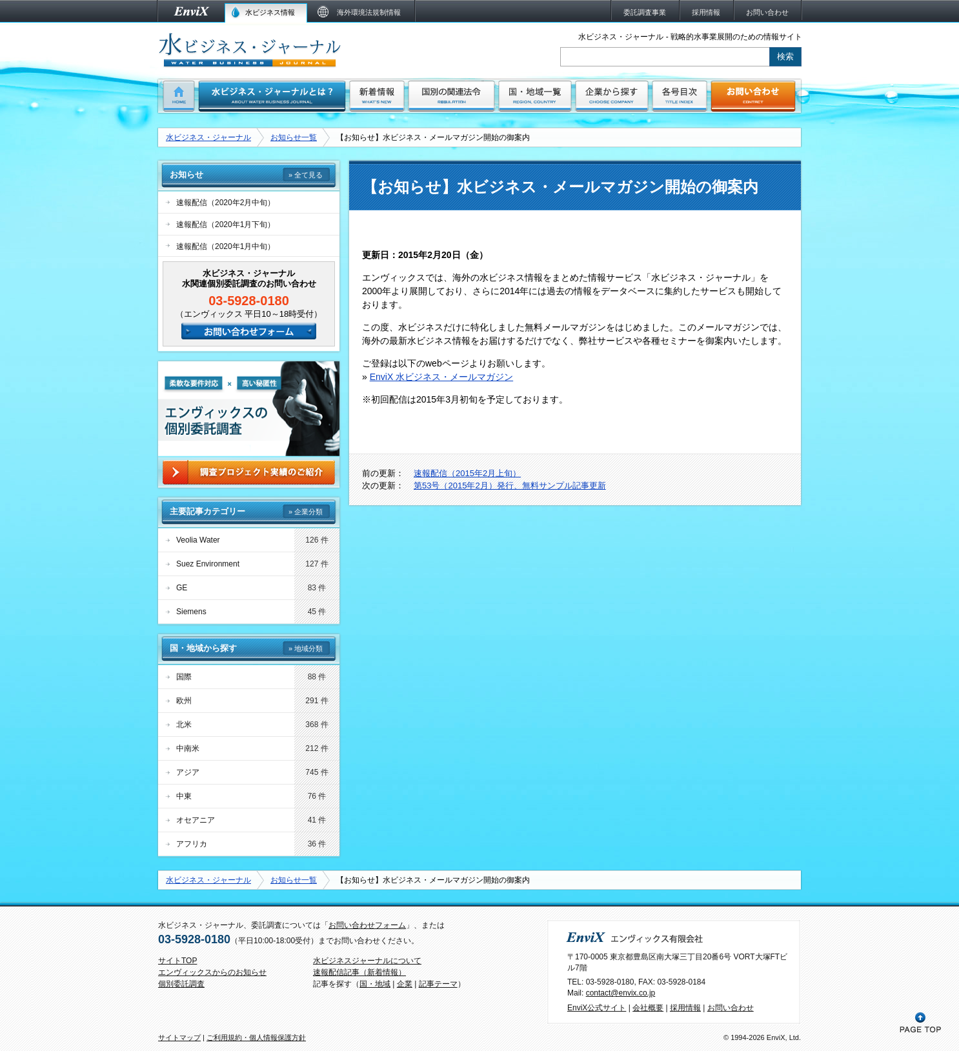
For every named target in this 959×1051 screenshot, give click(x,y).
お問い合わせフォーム (367, 925)
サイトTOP (177, 960)
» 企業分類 (305, 511)
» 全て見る (305, 175)
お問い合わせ (730, 1007)
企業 (404, 983)
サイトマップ (179, 1037)
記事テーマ (438, 983)
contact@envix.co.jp (621, 992)
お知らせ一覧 (293, 137)
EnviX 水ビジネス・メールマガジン (441, 377)
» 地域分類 (305, 648)
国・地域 (374, 983)
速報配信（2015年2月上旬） (467, 473)
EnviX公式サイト (596, 1007)
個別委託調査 (181, 983)
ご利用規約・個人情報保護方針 (256, 1037)
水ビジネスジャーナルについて (367, 960)
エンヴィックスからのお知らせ (212, 972)
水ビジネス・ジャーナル (208, 137)
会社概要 (647, 1007)
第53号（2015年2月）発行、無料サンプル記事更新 (510, 485)
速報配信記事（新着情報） (359, 972)
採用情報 (685, 1007)
